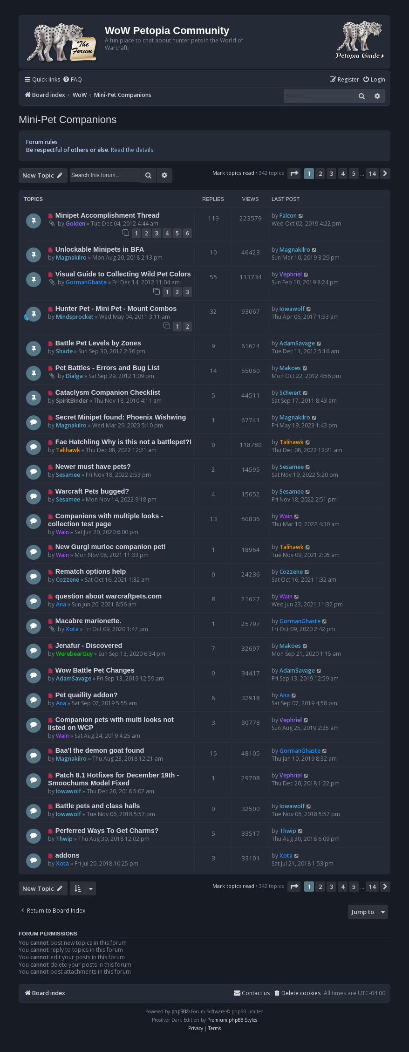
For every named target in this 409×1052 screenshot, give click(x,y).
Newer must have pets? (93, 466)
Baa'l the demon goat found (99, 750)
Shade (64, 351)
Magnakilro (71, 257)
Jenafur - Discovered (89, 645)
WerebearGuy (74, 654)
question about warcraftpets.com (108, 596)
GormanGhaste (86, 282)
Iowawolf (292, 309)
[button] (293, 173)
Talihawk (68, 450)
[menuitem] (72, 80)
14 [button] (372, 173)
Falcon (288, 216)
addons (67, 855)
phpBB (178, 1011)
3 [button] (331, 173)
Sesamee (68, 475)
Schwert (290, 393)
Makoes (290, 368)
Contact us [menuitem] (251, 993)
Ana (61, 604)
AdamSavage (297, 343)
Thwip (64, 839)
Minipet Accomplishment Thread (107, 215)
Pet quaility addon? (86, 695)
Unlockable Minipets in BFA (99, 249)
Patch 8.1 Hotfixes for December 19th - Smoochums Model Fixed (113, 779)
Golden (75, 223)
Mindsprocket (75, 317)
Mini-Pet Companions (67, 119)
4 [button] (342, 173)
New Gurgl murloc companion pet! (110, 546)
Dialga (74, 376)
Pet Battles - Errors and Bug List (107, 367)
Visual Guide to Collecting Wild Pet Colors (123, 274)
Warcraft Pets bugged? (92, 491)
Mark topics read (233, 172)
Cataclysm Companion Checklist (107, 392)
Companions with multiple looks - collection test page (105, 520)
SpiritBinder (72, 401)
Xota (72, 629)
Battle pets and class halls (97, 806)
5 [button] (353, 173)
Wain (62, 532)
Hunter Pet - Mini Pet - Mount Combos (116, 308)
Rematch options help (90, 571)
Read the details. (133, 150)
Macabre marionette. (88, 621)
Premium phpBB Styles (232, 1020)
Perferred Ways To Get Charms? (107, 830)
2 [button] (320, 173)
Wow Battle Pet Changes (95, 670)
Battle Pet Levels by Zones (98, 343)
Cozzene (67, 580)
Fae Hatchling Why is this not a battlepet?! (123, 442)
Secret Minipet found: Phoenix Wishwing (120, 417)
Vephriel (290, 274)
